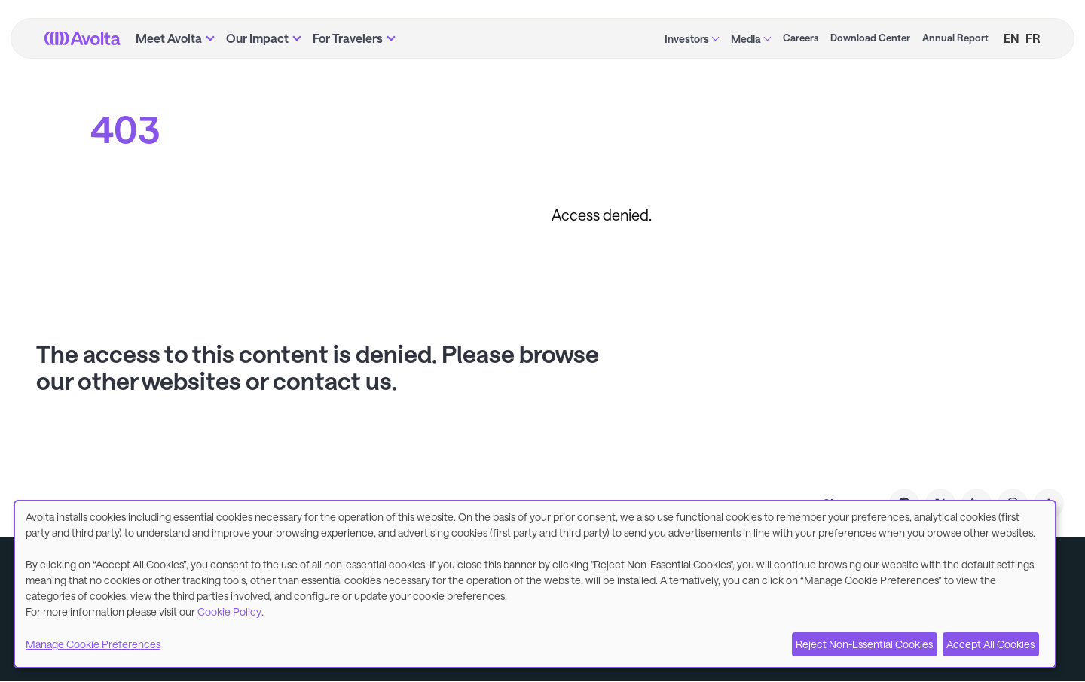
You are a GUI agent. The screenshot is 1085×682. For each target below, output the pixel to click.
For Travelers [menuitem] (348, 38)
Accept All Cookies (990, 644)
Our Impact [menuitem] (257, 38)
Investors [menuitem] (687, 38)
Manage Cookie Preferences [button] (93, 644)
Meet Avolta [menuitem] (169, 38)
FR (1033, 38)
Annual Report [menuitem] (955, 38)
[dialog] (535, 584)
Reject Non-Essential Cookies (864, 644)
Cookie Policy (229, 611)
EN (1011, 38)
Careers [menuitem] (800, 38)
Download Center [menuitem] (870, 38)
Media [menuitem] (746, 38)
